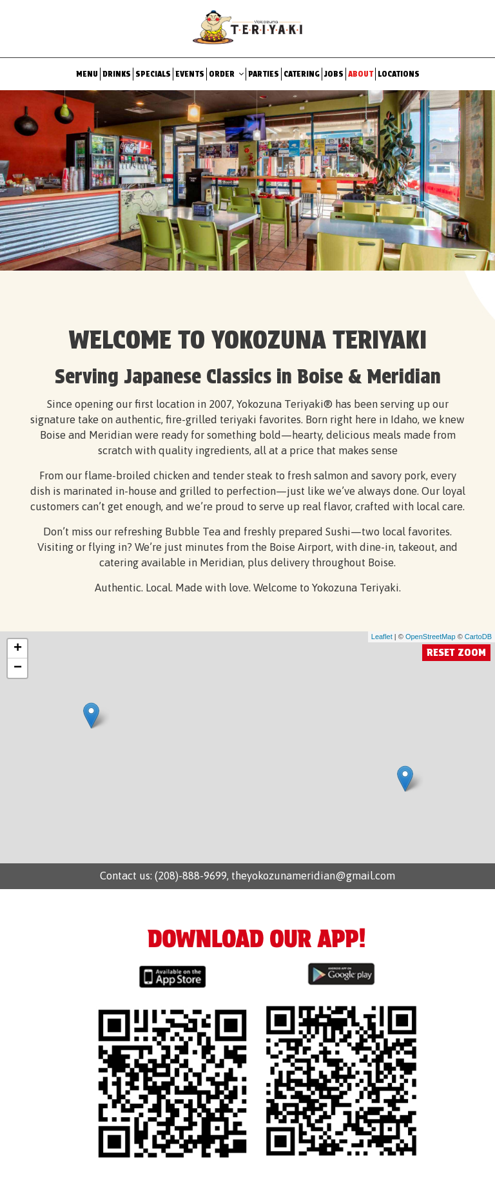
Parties (263, 74)
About (360, 74)
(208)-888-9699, (192, 875)
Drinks (116, 74)
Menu (87, 74)
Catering (302, 74)
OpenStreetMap (430, 636)
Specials (153, 74)
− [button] (18, 668)
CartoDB (478, 636)
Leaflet (382, 636)
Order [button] (226, 74)
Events (189, 74)
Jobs (334, 74)
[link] (91, 715)
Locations (399, 74)
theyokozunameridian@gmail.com (312, 875)
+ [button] (18, 648)
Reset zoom (456, 652)
